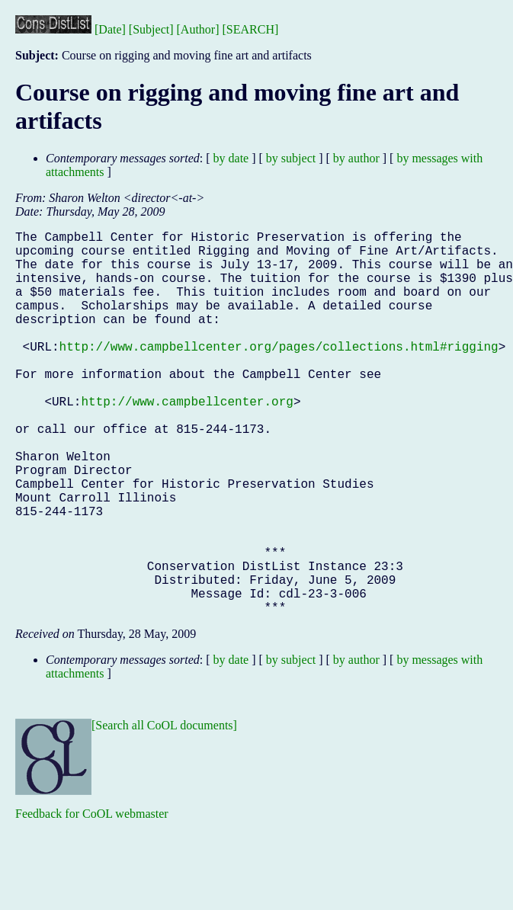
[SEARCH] (251, 29)
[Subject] (151, 29)
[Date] (110, 29)
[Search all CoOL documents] (164, 810)
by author (356, 158)
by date (231, 158)
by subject (291, 158)
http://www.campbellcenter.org (187, 440)
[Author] (198, 29)
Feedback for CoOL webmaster (91, 898)
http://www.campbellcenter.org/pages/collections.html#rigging (279, 373)
